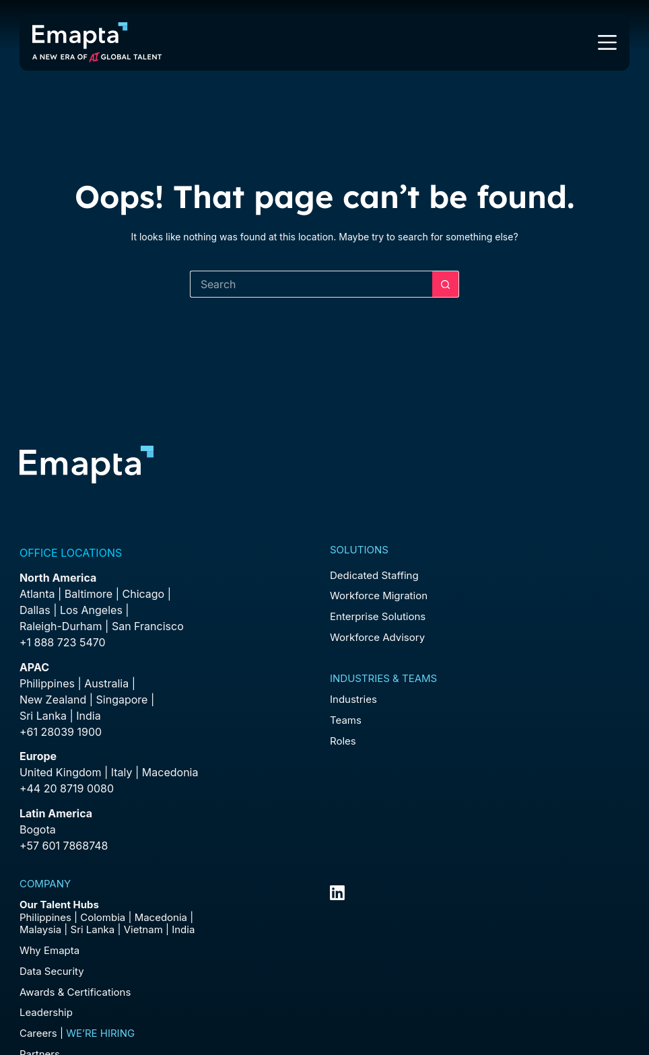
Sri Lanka (43, 715)
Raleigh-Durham (61, 626)
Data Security (52, 971)
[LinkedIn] (337, 892)
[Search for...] (311, 284)
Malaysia (40, 929)
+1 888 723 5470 (63, 642)
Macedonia (170, 772)
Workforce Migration (379, 595)
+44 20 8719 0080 (67, 788)
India (183, 929)
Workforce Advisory (377, 637)
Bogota (38, 829)
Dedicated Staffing (374, 575)
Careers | (77, 1033)
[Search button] (445, 284)
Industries (353, 699)
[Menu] (607, 42)
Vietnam (143, 929)
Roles (343, 741)
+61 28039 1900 (61, 732)
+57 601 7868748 (64, 845)
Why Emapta (49, 950)
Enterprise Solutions (377, 616)
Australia (106, 683)
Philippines (47, 683)
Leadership (46, 1012)
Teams (346, 720)
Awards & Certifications (75, 992)
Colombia (102, 917)
